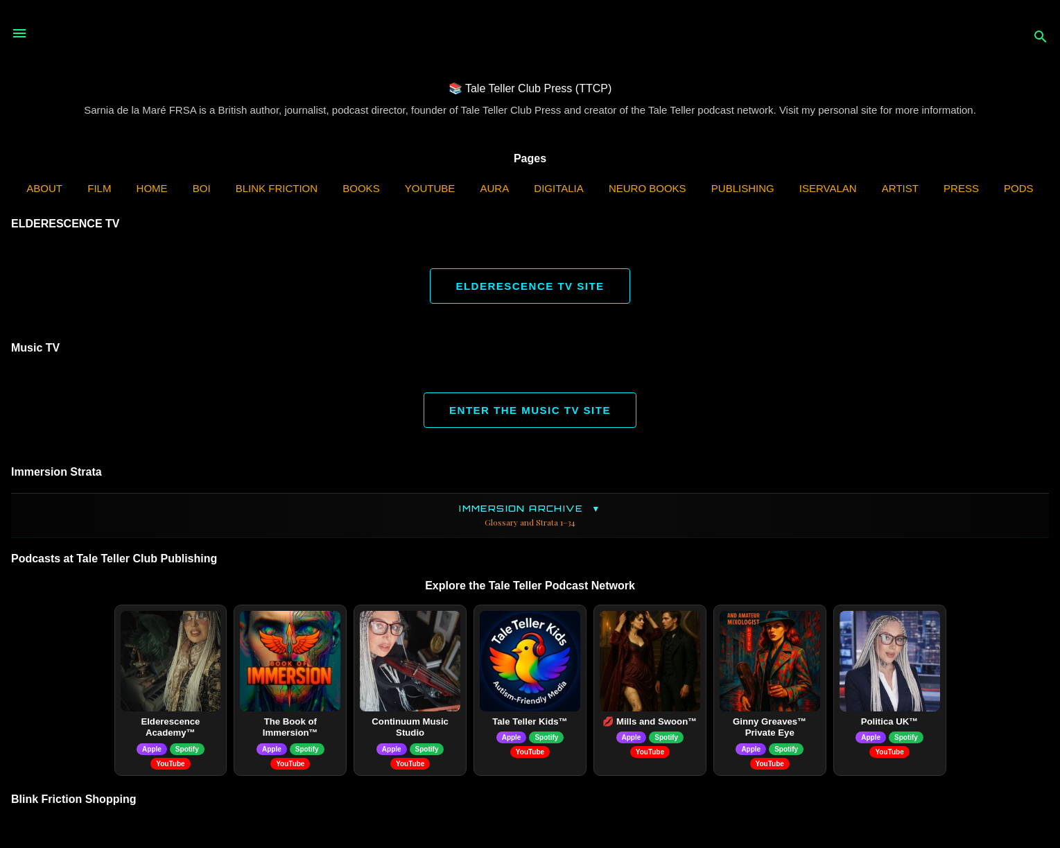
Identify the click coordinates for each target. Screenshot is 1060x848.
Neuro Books (647, 188)
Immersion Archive (530, 515)
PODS (1019, 188)
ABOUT (44, 188)
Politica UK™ (890, 721)
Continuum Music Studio (410, 727)
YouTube (430, 188)
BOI (202, 188)
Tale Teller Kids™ (530, 721)
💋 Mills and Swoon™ (649, 721)
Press (961, 188)
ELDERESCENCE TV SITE (529, 286)
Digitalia (558, 188)
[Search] (1040, 38)
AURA (495, 188)
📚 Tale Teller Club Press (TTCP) (530, 88)
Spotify (187, 749)
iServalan (828, 188)
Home (152, 188)
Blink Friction (277, 188)
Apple (152, 749)
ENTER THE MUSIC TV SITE (530, 410)
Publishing (742, 188)
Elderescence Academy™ (170, 727)
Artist (900, 188)
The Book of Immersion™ (290, 727)
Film (99, 188)
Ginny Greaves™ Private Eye (769, 727)
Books (360, 188)
